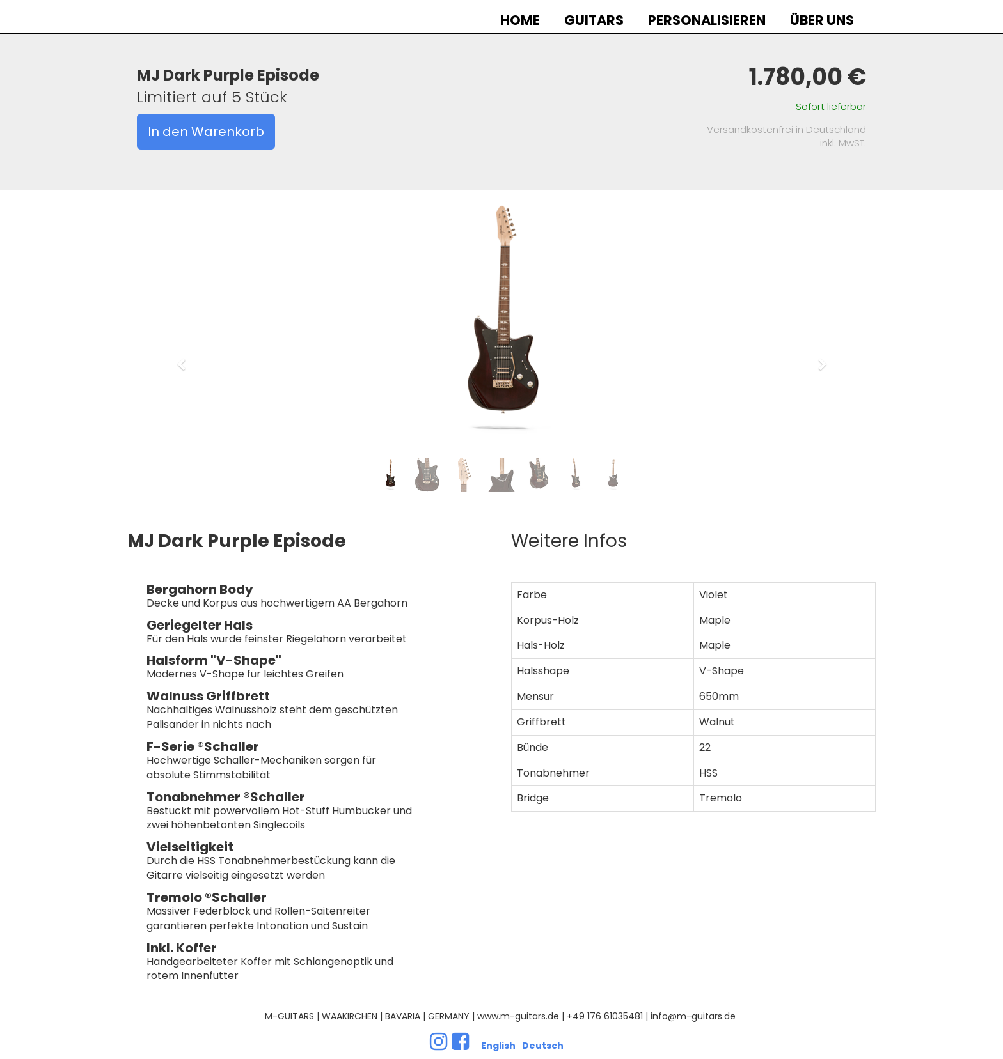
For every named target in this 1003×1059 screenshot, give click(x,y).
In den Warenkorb (206, 132)
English (498, 1045)
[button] (185, 359)
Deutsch (543, 1045)
